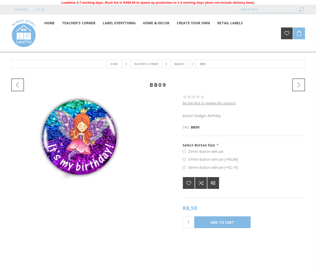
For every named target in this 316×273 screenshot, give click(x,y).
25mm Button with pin (205, 151)
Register (21, 9)
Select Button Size (199, 145)
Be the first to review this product (209, 103)
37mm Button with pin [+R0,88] (213, 159)
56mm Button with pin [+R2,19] (213, 167)
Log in (39, 9)
